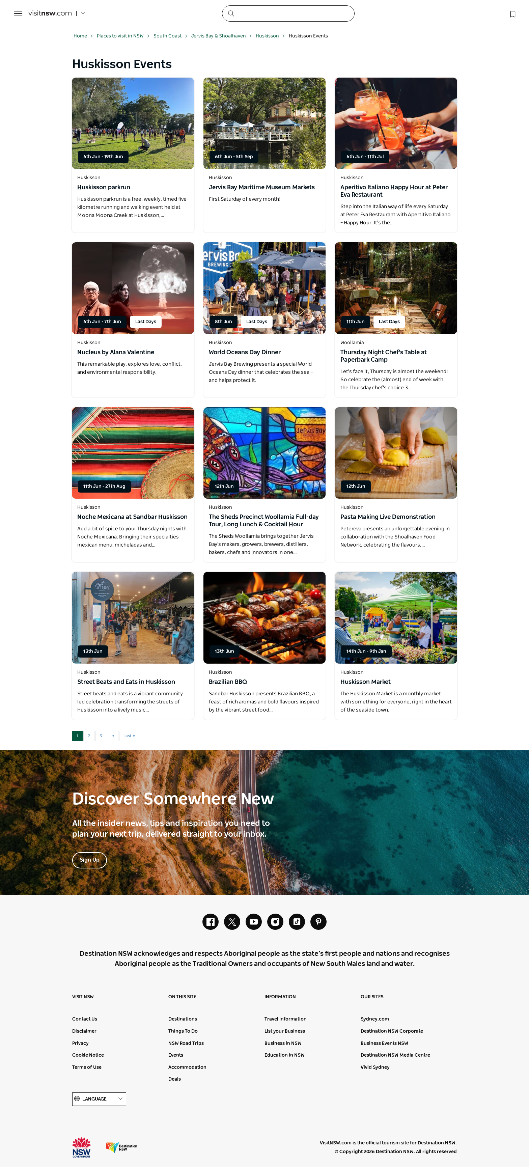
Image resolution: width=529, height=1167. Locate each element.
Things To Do (183, 1031)
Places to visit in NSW (123, 36)
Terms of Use (87, 1067)
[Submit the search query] (230, 13)
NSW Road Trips (186, 1043)
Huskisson (270, 36)
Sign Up (90, 860)
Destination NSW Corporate (392, 1031)
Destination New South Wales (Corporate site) (121, 1147)
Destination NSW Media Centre (395, 1055)
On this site (182, 997)
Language (99, 1099)
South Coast (171, 36)
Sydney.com (375, 1019)
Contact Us (84, 1019)
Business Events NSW (384, 1043)
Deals (174, 1079)
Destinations (182, 1019)
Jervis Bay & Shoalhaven (221, 36)
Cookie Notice (88, 1055)
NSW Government (87, 1147)
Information (280, 997)
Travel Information (285, 1019)
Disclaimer (84, 1031)
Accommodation (187, 1067)
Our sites (372, 997)
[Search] (288, 13)
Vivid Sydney (375, 1067)
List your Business (284, 1031)
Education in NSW (284, 1055)
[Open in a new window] (133, 123)
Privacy (80, 1043)
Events (175, 1055)
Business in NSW (283, 1043)
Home (83, 36)
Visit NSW (83, 997)
